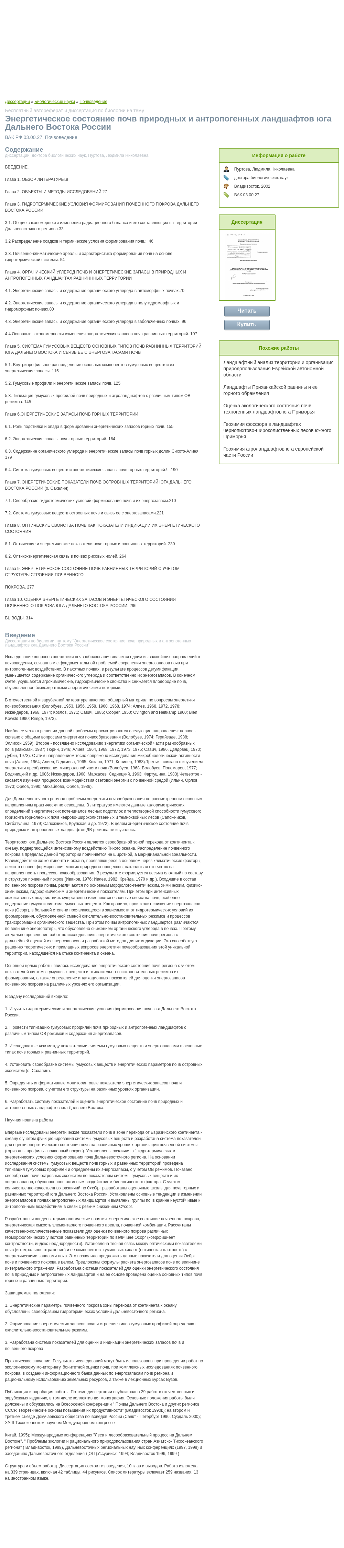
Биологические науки (54, 101)
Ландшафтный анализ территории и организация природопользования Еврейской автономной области (279, 368)
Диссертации (17, 101)
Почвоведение (93, 101)
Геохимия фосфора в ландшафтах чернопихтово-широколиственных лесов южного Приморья (278, 430)
